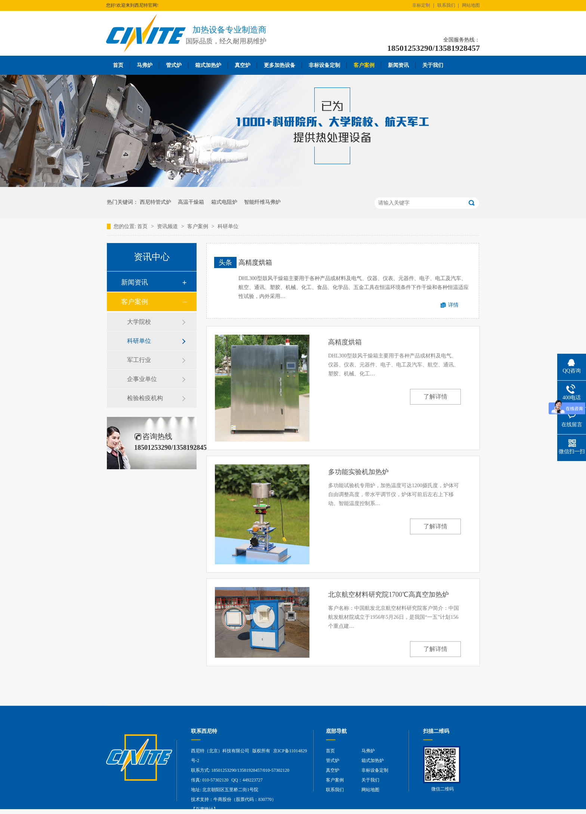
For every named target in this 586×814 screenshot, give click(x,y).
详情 (453, 305)
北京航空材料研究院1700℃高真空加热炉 (388, 594)
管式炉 (174, 65)
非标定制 (421, 5)
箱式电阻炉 (224, 202)
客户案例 (364, 65)
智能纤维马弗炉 (262, 202)
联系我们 (446, 5)
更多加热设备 (279, 65)
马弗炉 (144, 65)
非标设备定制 (324, 65)
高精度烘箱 (255, 262)
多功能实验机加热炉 (358, 472)
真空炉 (242, 65)
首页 (118, 65)
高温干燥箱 (191, 202)
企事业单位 (142, 379)
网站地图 (471, 5)
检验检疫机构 (145, 398)
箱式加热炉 (208, 65)
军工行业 (139, 360)
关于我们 (432, 65)
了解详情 (435, 396)
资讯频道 (168, 226)
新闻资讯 (398, 65)
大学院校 (139, 322)
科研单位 (228, 226)
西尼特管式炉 (155, 202)
